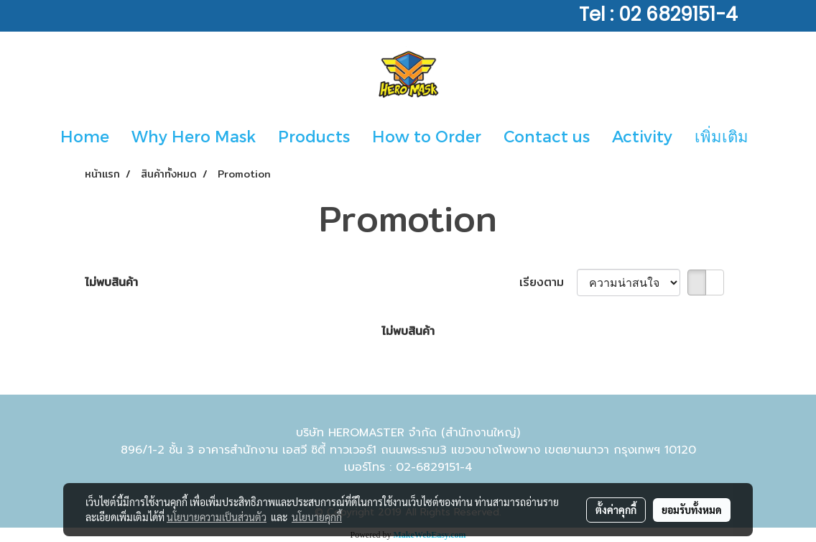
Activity (642, 136)
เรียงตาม (548, 282)
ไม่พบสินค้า (111, 282)
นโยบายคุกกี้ (317, 516)
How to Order (426, 136)
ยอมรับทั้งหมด (692, 509)
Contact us (547, 136)
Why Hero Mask (193, 136)
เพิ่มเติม (721, 136)
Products (314, 136)
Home (84, 136)
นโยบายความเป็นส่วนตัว (216, 516)
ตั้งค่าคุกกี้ (615, 509)
